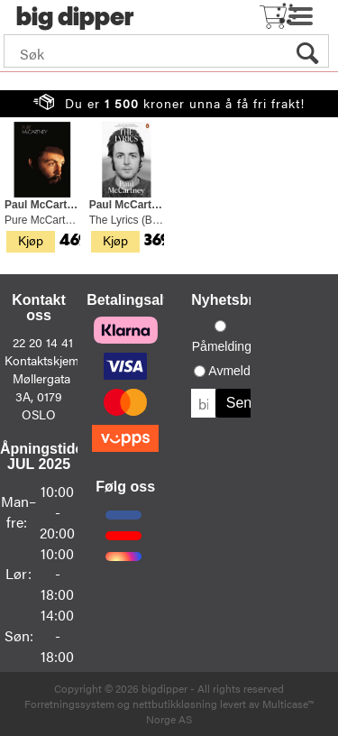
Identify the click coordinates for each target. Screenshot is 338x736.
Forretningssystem (69, 703)
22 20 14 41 (43, 342)
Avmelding (237, 370)
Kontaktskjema (45, 360)
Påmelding (221, 346)
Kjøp (30, 240)
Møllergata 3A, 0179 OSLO (41, 396)
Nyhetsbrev (230, 300)
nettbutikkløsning (174, 703)
